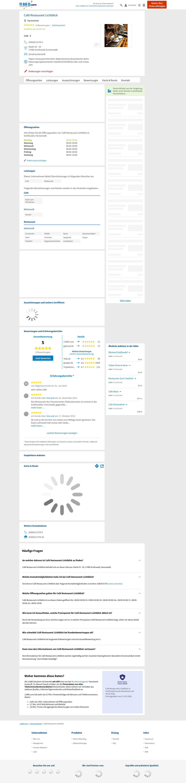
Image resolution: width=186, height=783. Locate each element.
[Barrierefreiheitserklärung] (140, 5)
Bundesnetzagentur (80, 681)
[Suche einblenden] (122, 5)
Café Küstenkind (116, 404)
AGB (146, 747)
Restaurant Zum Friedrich (121, 378)
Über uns (36, 739)
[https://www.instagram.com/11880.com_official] (44, 772)
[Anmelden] (131, 5)
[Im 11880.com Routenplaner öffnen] (97, 465)
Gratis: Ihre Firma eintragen (157, 5)
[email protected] (114, 583)
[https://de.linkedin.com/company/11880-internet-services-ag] (57, 772)
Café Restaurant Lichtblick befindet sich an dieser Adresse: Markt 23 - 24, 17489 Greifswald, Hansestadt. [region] (66, 567)
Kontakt (125, 80)
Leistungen (52, 80)
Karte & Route (109, 80)
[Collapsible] (140, 560)
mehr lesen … (38, 407)
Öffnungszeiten (34, 80)
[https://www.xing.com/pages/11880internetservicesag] (50, 772)
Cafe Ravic (113, 391)
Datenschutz (149, 743)
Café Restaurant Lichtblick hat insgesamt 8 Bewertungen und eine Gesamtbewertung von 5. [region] (61, 639)
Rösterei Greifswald (118, 352)
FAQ (114, 743)
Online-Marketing (79, 739)
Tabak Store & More (118, 365)
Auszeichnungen (71, 80)
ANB (146, 752)
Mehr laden (125, 300)
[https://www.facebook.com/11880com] (30, 772)
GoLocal (51, 397)
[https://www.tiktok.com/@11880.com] (37, 772)
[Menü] (145, 5)
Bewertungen (91, 80)
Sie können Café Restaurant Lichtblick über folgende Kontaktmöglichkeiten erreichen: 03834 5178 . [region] (72, 583)
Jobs (35, 752)
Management (38, 743)
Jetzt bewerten (43, 358)
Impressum (149, 739)
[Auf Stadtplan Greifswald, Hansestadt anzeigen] (102, 466)
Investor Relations (40, 747)
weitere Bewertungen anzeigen (62, 432)
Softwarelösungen (80, 743)
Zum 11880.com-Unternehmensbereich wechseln (95, 6)
